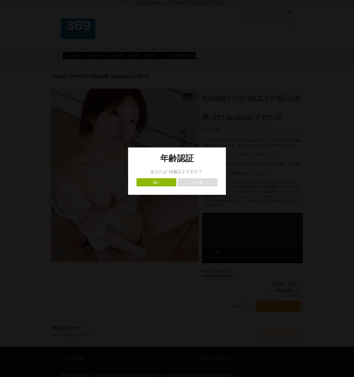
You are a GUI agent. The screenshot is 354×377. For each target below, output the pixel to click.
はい (156, 182)
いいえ (198, 182)
